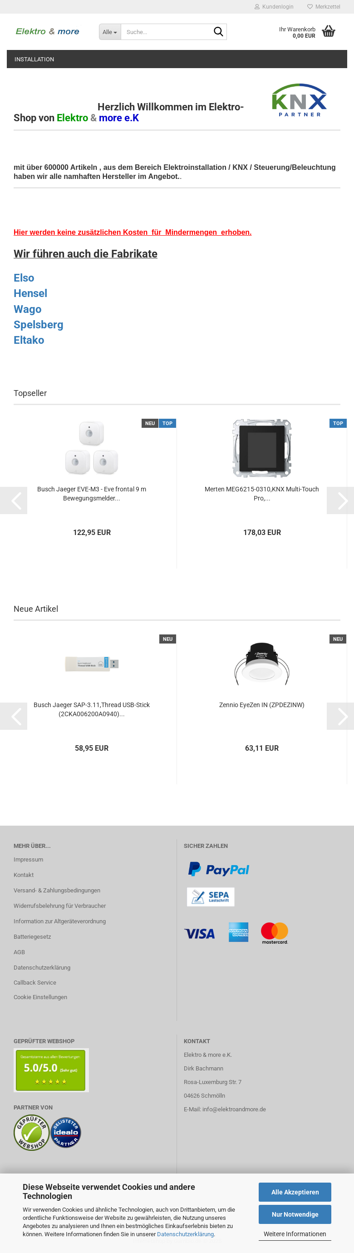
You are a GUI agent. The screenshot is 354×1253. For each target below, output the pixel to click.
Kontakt (24, 875)
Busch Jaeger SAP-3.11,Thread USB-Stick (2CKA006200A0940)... (92, 709)
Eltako (29, 340)
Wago (28, 309)
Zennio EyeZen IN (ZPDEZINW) (262, 704)
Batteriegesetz (32, 936)
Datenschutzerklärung (185, 1234)
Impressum (28, 859)
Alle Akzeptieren (295, 1192)
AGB (19, 952)
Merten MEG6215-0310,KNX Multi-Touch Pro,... (262, 493)
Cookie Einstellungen (40, 997)
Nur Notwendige (295, 1214)
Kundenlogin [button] (274, 7)
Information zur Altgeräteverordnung (60, 921)
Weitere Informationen (295, 1234)
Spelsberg (39, 324)
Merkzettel (323, 7)
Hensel (30, 293)
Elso (24, 278)
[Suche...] (110, 32)
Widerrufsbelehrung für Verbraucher (60, 905)
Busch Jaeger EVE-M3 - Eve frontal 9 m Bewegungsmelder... (91, 493)
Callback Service (35, 982)
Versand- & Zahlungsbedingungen (57, 890)
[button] (13, 500)
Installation (34, 59)
